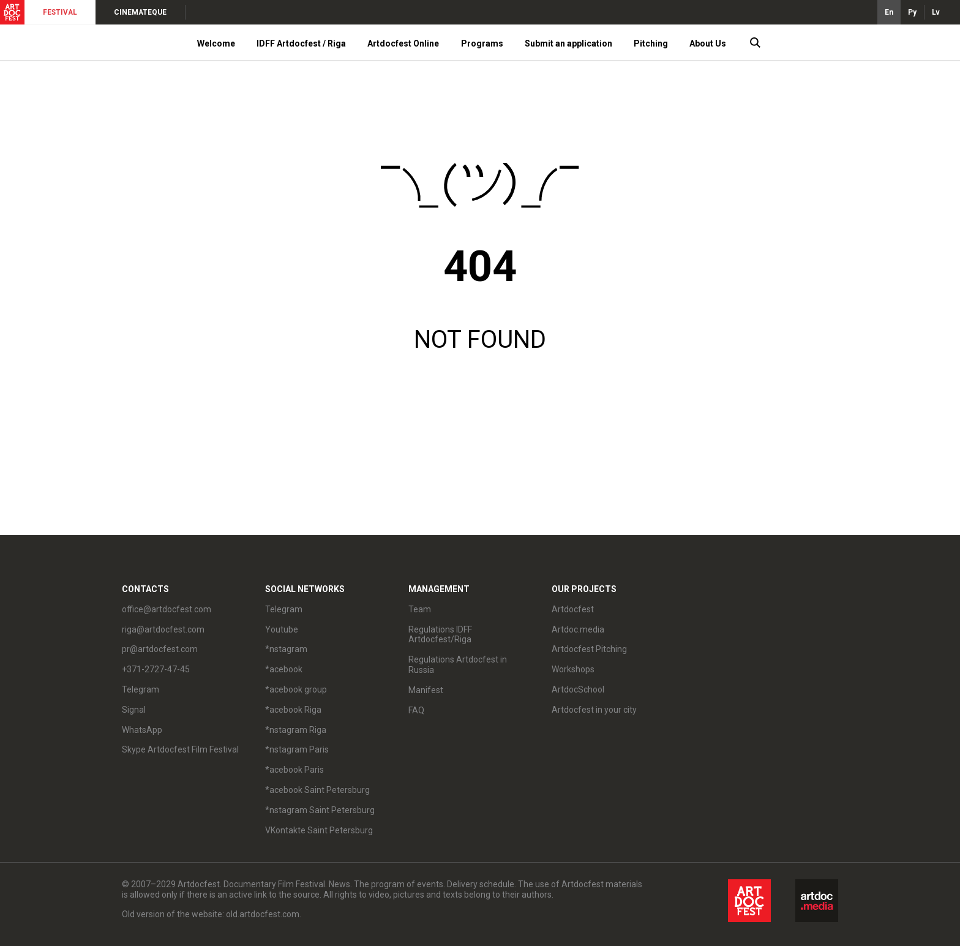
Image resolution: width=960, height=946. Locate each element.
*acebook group (296, 689)
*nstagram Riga (295, 730)
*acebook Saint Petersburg (317, 790)
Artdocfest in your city (594, 710)
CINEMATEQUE (140, 12)
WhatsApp (142, 730)
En (889, 12)
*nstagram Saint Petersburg (320, 810)
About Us (707, 43)
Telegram (140, 689)
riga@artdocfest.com (163, 629)
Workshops (573, 669)
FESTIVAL (60, 12)
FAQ (416, 710)
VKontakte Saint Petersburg (319, 830)
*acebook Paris (294, 770)
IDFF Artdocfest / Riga (301, 43)
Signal (134, 710)
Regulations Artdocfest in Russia (457, 665)
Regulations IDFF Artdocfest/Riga (440, 635)
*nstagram (286, 649)
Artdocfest (573, 609)
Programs (482, 43)
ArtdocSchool (578, 689)
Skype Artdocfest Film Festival (180, 749)
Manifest (425, 690)
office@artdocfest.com (166, 609)
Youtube (281, 629)
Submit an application (568, 43)
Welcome (216, 43)
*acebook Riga (293, 710)
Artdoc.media (578, 629)
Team (419, 609)
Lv (936, 12)
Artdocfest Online (403, 43)
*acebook (283, 669)
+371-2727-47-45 (156, 669)
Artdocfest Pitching (589, 649)
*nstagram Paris (297, 749)
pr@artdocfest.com (160, 649)
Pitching (651, 43)
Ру (912, 12)
